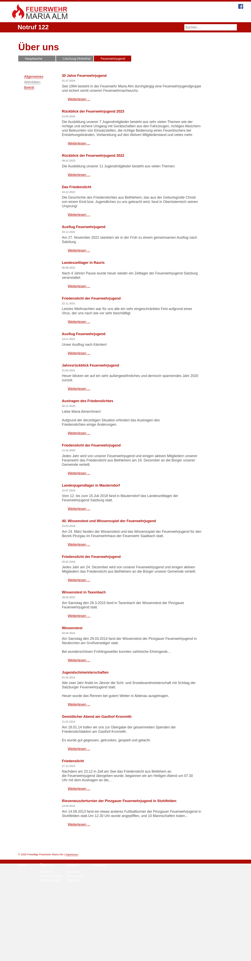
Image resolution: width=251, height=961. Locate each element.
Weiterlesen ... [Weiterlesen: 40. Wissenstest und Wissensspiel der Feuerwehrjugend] (79, 598)
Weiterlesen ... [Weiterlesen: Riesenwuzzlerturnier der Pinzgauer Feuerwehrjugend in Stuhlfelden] (79, 887)
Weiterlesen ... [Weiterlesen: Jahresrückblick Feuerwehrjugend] (79, 441)
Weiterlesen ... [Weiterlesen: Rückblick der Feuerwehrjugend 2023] (79, 169)
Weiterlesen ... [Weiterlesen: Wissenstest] (79, 718)
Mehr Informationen (107, 957)
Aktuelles (155, 16)
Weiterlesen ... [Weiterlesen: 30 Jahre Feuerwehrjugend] (79, 99)
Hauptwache (34, 58)
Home (99, 16)
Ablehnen (149, 957)
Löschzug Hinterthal (77, 58)
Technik (136, 16)
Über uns (117, 16)
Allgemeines (33, 77)
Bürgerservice (179, 16)
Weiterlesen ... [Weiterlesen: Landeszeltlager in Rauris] (79, 335)
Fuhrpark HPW (75, 945)
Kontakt (201, 16)
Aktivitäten (32, 82)
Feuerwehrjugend (113, 58)
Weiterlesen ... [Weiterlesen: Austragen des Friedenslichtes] (79, 487)
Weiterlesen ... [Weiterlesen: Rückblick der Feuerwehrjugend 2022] (79, 201)
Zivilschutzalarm (128, 945)
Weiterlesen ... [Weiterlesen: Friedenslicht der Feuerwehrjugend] (79, 371)
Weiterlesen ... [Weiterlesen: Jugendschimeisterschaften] (79, 762)
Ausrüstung (73, 941)
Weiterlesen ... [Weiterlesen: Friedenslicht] (79, 847)
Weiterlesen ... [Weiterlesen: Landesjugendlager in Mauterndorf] (79, 562)
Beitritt (29, 88)
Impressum (71, 924)
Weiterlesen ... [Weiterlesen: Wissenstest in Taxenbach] (79, 674)
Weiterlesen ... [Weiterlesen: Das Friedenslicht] (79, 264)
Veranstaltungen (101, 945)
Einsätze (97, 941)
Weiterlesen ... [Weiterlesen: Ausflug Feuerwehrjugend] (79, 300)
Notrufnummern (127, 941)
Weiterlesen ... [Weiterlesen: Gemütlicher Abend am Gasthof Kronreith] (79, 807)
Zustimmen (131, 957)
